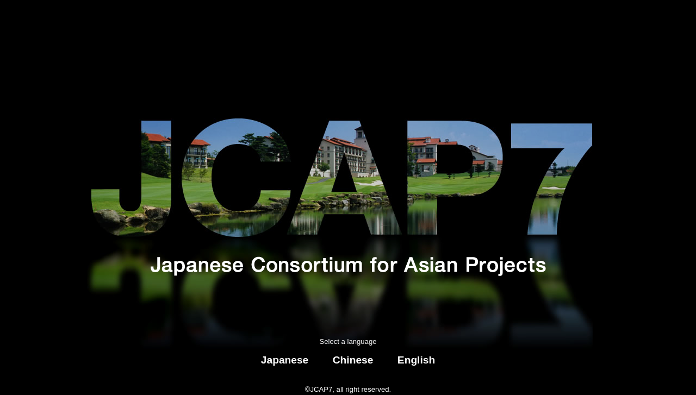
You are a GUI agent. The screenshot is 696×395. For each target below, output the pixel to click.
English (416, 360)
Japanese (284, 360)
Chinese (353, 360)
